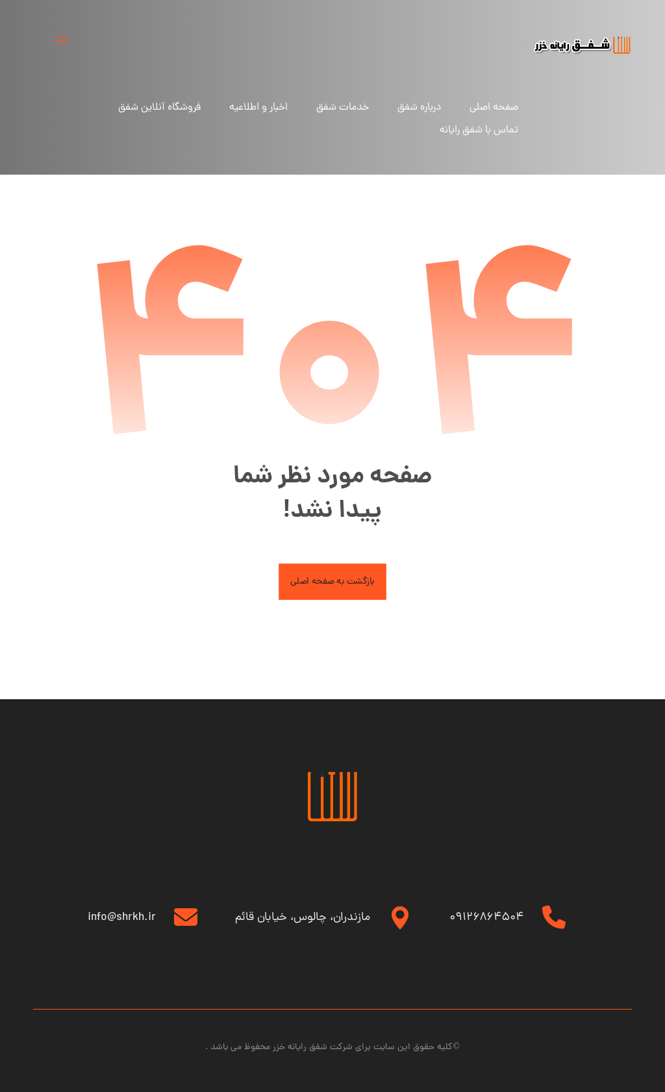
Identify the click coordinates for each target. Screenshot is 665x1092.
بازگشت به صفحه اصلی (332, 584)
